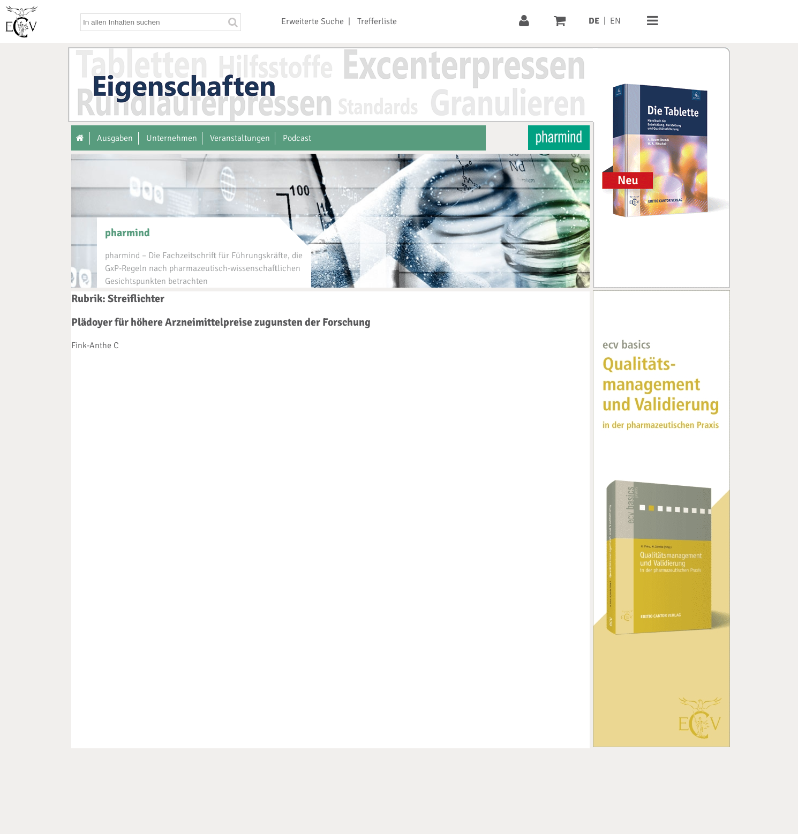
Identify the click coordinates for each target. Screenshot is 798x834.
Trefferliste (377, 21)
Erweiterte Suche (312, 21)
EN (615, 21)
